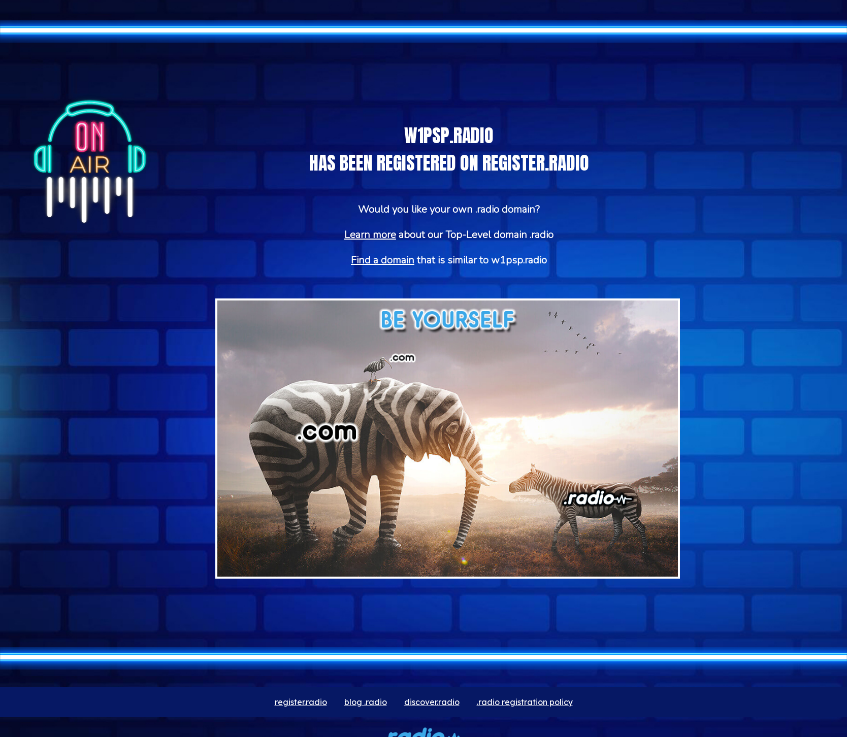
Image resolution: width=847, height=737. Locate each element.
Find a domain (382, 260)
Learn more (370, 235)
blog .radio (365, 702)
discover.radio (432, 702)
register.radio (301, 702)
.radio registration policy (525, 702)
